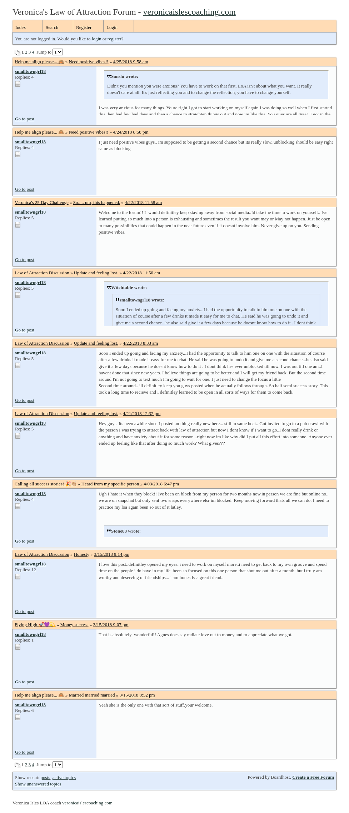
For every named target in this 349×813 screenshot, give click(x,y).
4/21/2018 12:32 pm (141, 413)
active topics (64, 777)
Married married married (92, 695)
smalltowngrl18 (30, 71)
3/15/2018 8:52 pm (137, 695)
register (114, 38)
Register (83, 27)
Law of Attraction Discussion (42, 272)
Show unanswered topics (38, 784)
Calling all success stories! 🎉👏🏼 (46, 484)
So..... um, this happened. (96, 202)
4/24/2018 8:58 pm (131, 132)
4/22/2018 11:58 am (143, 202)
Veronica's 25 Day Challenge (42, 202)
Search (52, 27)
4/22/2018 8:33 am (140, 343)
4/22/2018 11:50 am (141, 272)
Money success (74, 624)
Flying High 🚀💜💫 (35, 624)
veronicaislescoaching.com (189, 11)
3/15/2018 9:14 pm (111, 554)
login (96, 38)
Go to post (24, 118)
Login (112, 27)
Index (20, 27)
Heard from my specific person (110, 484)
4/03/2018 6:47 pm (161, 484)
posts (45, 777)
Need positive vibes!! (88, 61)
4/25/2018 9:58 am (130, 61)
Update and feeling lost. (96, 272)
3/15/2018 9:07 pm (111, 624)
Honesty (81, 554)
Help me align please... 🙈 (39, 61)
